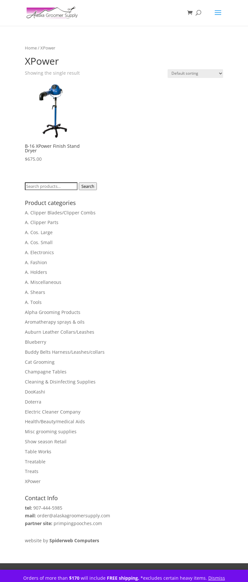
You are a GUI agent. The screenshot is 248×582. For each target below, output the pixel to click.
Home (31, 48)
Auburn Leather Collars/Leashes (59, 332)
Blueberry (35, 342)
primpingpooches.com (78, 523)
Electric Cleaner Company (52, 412)
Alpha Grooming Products (52, 312)
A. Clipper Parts (41, 222)
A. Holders (36, 272)
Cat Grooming (40, 362)
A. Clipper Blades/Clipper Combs (60, 213)
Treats (31, 471)
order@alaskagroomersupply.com (73, 515)
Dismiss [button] (216, 578)
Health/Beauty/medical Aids (55, 421)
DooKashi (35, 392)
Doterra (33, 402)
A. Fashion (36, 262)
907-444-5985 (47, 508)
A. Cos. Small (39, 242)
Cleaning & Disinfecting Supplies (60, 382)
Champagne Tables (46, 372)
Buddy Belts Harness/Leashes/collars (65, 352)
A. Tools (33, 302)
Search (87, 186)
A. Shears (35, 292)
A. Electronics (39, 252)
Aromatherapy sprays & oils (55, 322)
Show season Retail (46, 441)
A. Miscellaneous (43, 282)
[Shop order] (195, 73)
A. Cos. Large (39, 232)
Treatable (35, 461)
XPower (33, 481)
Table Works (38, 451)
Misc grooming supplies (51, 431)
